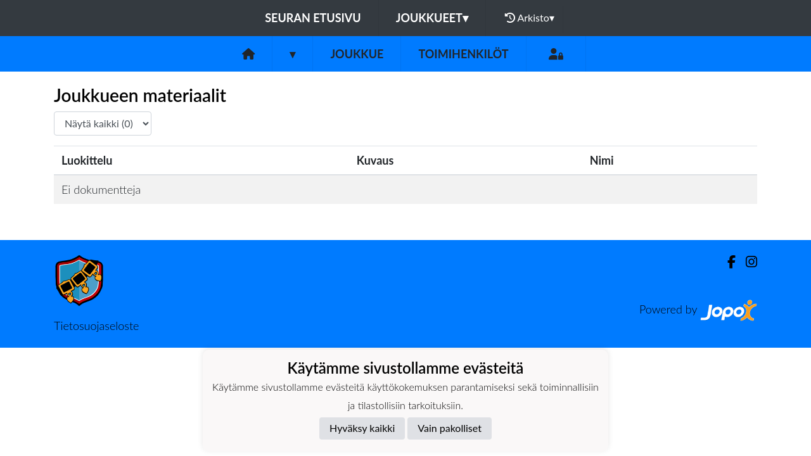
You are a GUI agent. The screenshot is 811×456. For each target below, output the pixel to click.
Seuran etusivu (313, 18)
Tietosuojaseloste (96, 325)
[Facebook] (726, 262)
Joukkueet (432, 18)
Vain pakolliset (450, 428)
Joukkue (356, 54)
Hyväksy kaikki (362, 428)
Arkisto (529, 17)
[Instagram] (746, 262)
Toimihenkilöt (463, 54)
